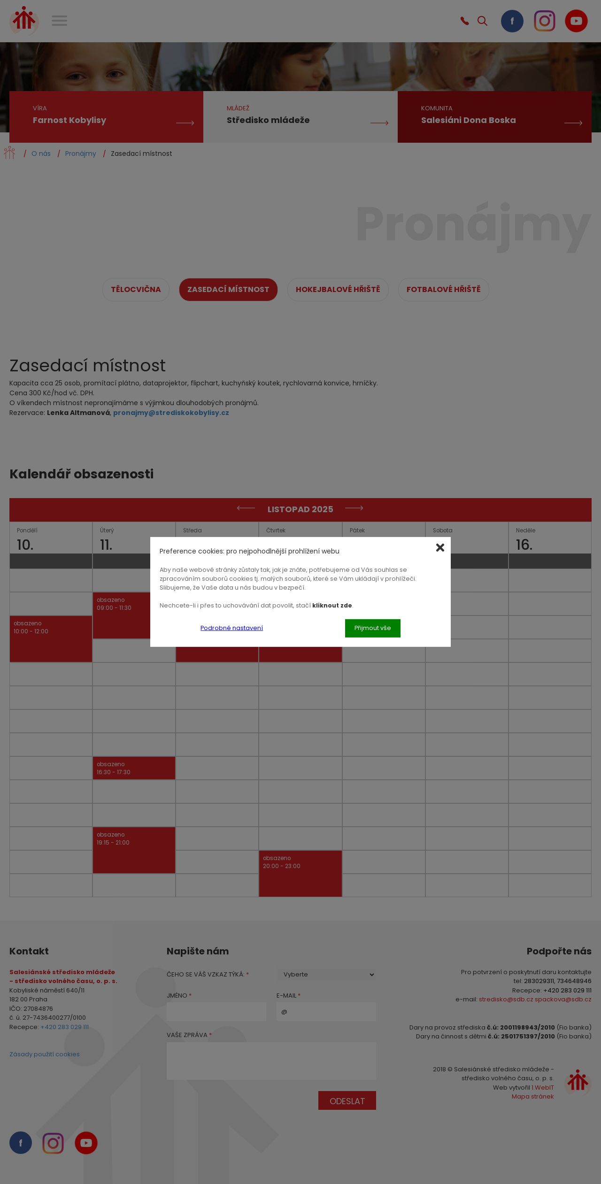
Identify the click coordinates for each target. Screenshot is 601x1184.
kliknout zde (332, 605)
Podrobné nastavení (231, 628)
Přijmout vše (372, 628)
